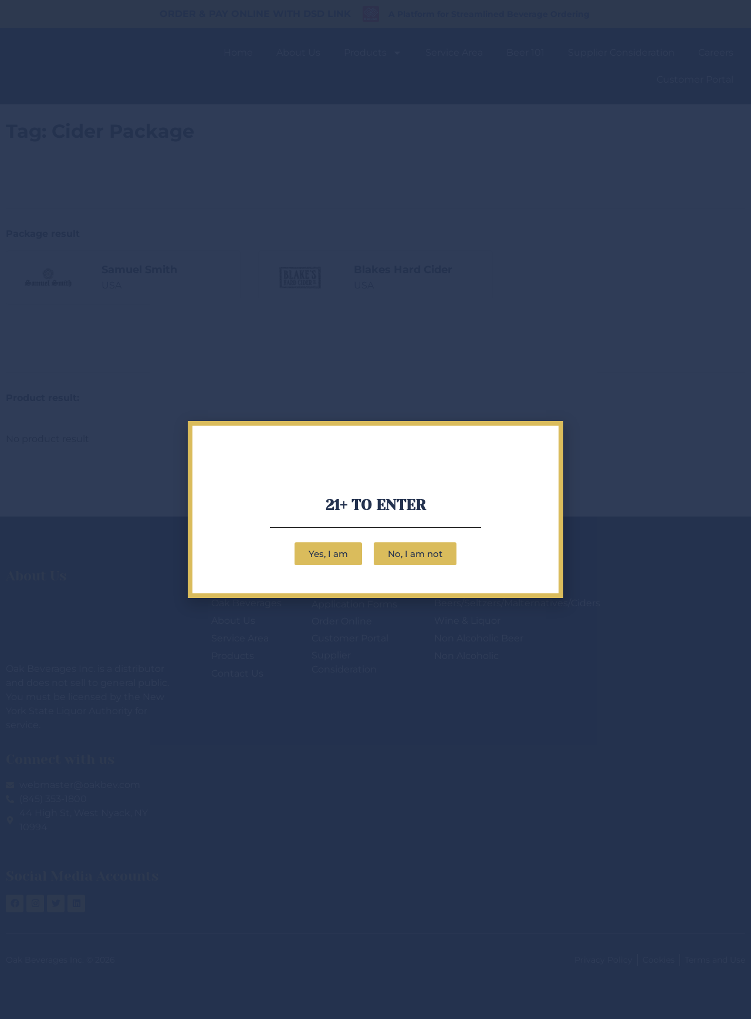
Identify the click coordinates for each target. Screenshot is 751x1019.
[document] (375, 509)
